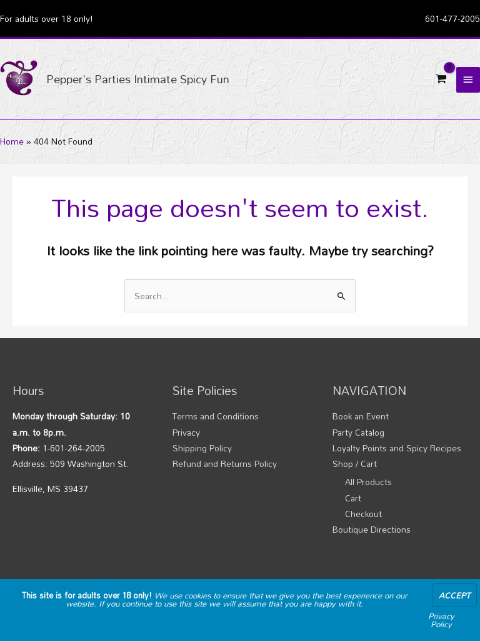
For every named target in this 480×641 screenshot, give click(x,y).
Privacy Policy (441, 620)
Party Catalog (358, 432)
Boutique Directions (371, 529)
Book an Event (360, 416)
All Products (368, 481)
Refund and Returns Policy (224, 463)
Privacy (186, 432)
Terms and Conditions (215, 416)
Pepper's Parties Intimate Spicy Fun (137, 79)
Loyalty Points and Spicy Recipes (396, 447)
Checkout (363, 513)
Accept (454, 595)
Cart (353, 498)
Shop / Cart (354, 463)
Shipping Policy (202, 447)
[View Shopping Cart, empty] (441, 79)
